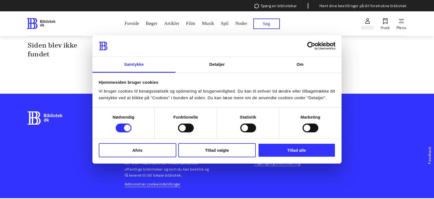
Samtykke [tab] (134, 64)
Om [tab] (299, 64)
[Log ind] (367, 24)
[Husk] (385, 24)
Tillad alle (296, 150)
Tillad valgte (217, 150)
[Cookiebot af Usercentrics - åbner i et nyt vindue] (311, 46)
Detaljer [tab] (217, 64)
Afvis (137, 150)
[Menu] (401, 24)
